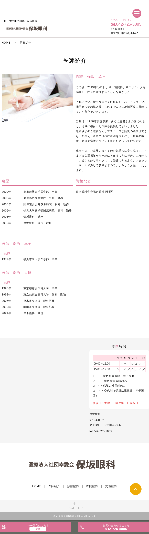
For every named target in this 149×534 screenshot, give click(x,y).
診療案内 (73, 486)
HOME (6, 42)
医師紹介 (54, 486)
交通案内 (111, 486)
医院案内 (92, 486)
